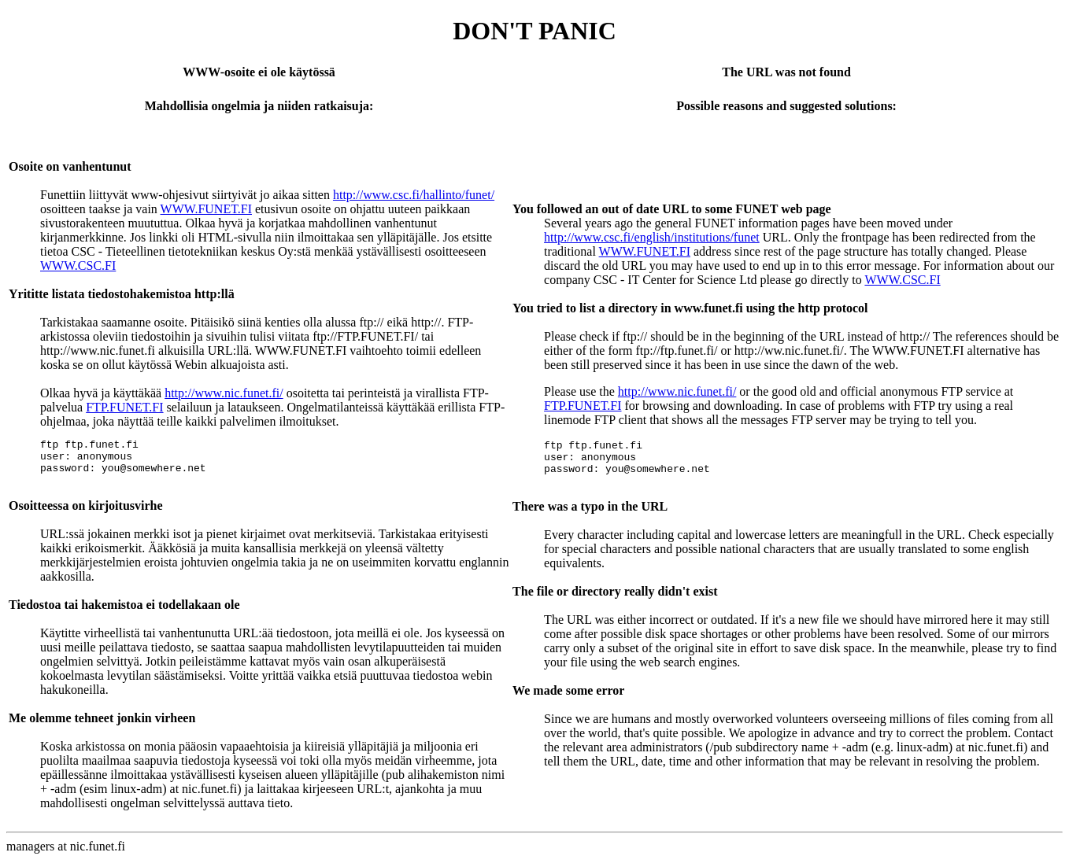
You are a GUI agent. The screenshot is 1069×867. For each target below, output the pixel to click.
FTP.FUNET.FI (124, 407)
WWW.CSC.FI (78, 265)
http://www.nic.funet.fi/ (224, 393)
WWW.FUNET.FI (206, 209)
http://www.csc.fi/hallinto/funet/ (413, 194)
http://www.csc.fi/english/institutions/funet (652, 237)
